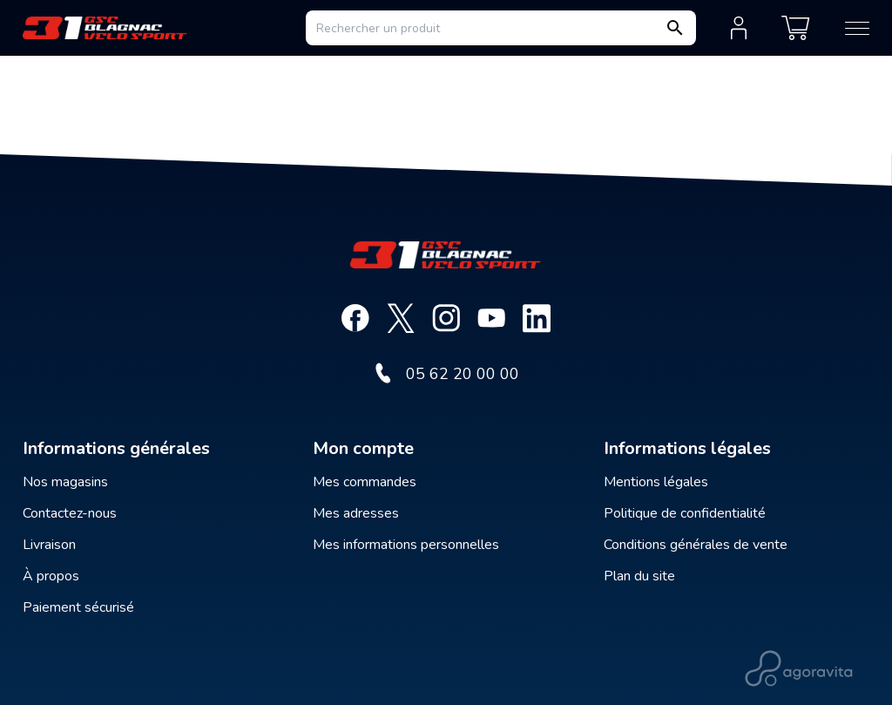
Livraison (49, 544)
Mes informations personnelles (406, 544)
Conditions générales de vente (695, 544)
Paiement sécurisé (78, 607)
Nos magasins (65, 481)
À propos (51, 576)
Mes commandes (364, 481)
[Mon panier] (795, 28)
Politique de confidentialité (685, 513)
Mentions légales (656, 481)
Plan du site (639, 576)
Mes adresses (356, 513)
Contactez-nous (70, 513)
